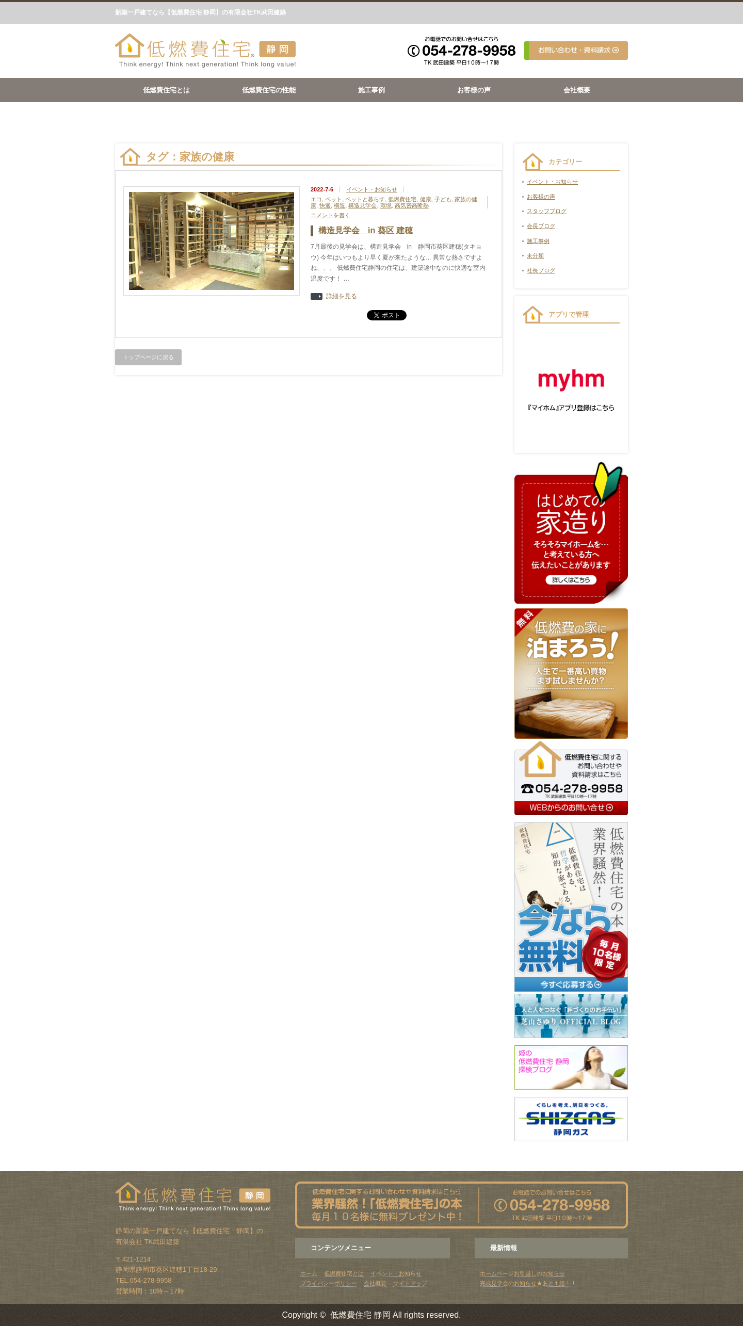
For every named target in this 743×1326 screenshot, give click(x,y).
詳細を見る (341, 296)
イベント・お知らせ (371, 189)
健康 (425, 199)
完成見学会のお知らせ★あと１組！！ (528, 1283)
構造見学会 (362, 205)
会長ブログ (541, 226)
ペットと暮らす (365, 199)
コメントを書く (330, 215)
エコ (316, 199)
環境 (386, 205)
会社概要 (576, 90)
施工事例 (371, 90)
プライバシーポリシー (328, 1283)
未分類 (535, 255)
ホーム (308, 1273)
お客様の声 (474, 90)
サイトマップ (410, 1283)
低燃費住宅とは (166, 90)
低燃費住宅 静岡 (360, 1315)
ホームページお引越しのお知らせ (522, 1273)
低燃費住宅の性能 (269, 90)
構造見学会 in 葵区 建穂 (365, 230)
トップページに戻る (148, 357)
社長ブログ (541, 270)
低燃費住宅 (402, 199)
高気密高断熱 (412, 205)
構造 (339, 205)
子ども (442, 199)
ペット (333, 199)
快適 (325, 205)
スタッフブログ (547, 211)
